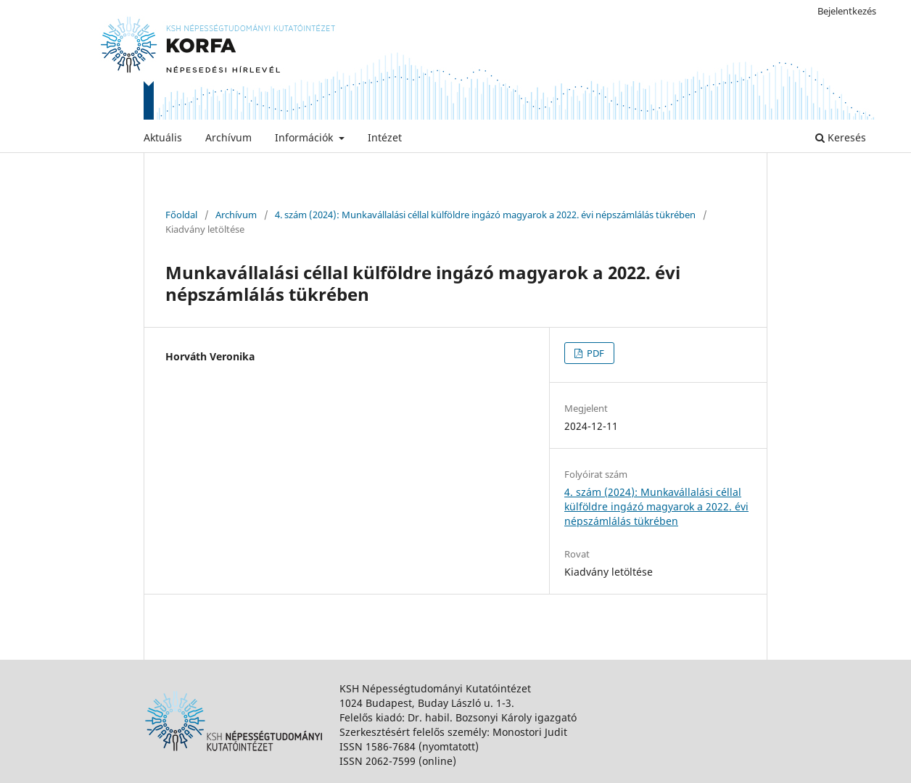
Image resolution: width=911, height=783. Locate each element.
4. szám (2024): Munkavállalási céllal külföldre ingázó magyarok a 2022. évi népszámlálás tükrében (485, 214)
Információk (305, 137)
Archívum (228, 137)
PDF (594, 353)
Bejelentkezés (846, 10)
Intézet (385, 137)
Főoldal (181, 214)
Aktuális (163, 137)
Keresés (840, 137)
